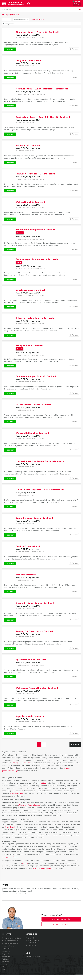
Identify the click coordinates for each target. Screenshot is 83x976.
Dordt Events (43, 783)
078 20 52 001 (31, 946)
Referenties (6, 957)
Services (5, 965)
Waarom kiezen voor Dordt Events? (14, 895)
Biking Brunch (10, 827)
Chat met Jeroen (61, 920)
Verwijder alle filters (37, 19)
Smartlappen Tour (16, 794)
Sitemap (4, 968)
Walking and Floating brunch (29, 805)
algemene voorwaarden (42, 869)
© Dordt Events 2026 (33, 957)
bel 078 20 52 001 (61, 925)
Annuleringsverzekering (10, 944)
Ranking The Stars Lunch (21, 763)
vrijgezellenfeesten (12, 857)
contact (25, 864)
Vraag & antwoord (8, 947)
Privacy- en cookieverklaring (11, 939)
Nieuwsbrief (6, 952)
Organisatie (6, 954)
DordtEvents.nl (16, 3)
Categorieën (6, 949)
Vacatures (5, 962)
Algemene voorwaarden (10, 941)
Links (4, 970)
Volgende (75, 745)
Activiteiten (6, 960)
